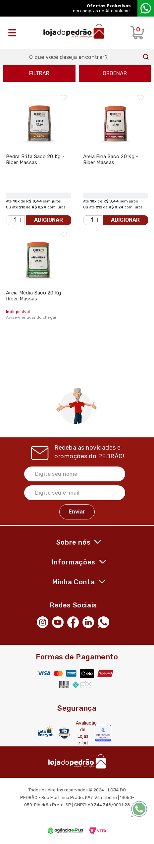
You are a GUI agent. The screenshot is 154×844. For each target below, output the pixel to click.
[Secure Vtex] (64, 733)
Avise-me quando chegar (31, 317)
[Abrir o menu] (14, 33)
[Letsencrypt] (45, 731)
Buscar (146, 57)
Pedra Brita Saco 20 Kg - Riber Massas (35, 159)
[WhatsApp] (105, 621)
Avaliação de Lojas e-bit (83, 733)
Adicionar (48, 220)
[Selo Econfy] (103, 733)
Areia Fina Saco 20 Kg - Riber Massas (110, 159)
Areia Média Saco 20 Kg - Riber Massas (35, 296)
